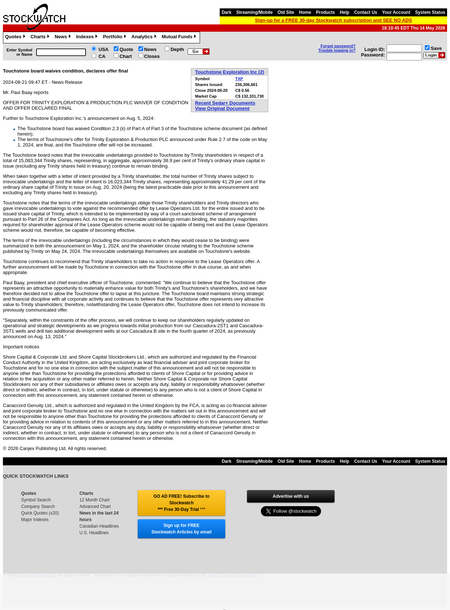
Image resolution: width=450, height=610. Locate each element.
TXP (239, 79)
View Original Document (222, 108)
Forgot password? (338, 46)
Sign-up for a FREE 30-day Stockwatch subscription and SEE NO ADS (333, 20)
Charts (41, 38)
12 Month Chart (94, 500)
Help (344, 12)
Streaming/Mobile (254, 12)
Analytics (145, 38)
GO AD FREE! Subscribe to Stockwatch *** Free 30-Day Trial (181, 503)
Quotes (16, 38)
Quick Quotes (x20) (40, 513)
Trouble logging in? (337, 50)
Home (305, 12)
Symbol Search (36, 500)
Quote (126, 49)
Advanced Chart (95, 506)
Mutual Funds (180, 38)
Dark (226, 12)
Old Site (286, 12)
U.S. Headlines (94, 532)
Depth (177, 49)
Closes (152, 56)
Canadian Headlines (99, 526)
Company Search (38, 506)
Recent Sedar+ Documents (225, 103)
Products (325, 12)
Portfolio (115, 38)
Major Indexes (34, 519)
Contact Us (365, 12)
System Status (430, 12)
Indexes (87, 38)
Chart (126, 56)
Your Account (396, 12)
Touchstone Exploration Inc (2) (229, 72)
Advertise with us (291, 496)
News (64, 38)
